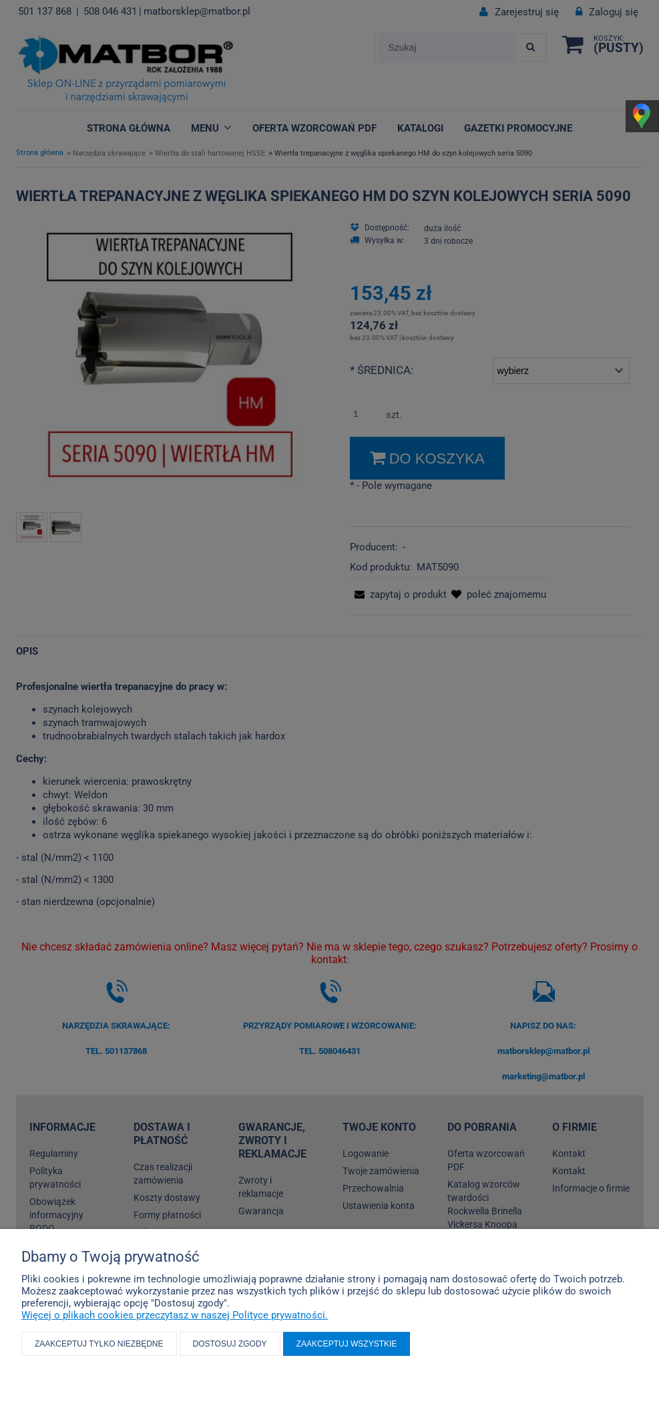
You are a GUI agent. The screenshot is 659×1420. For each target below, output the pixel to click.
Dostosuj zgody (230, 1344)
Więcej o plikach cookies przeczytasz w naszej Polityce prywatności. (174, 1315)
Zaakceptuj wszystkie (346, 1344)
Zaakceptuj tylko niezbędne (99, 1344)
